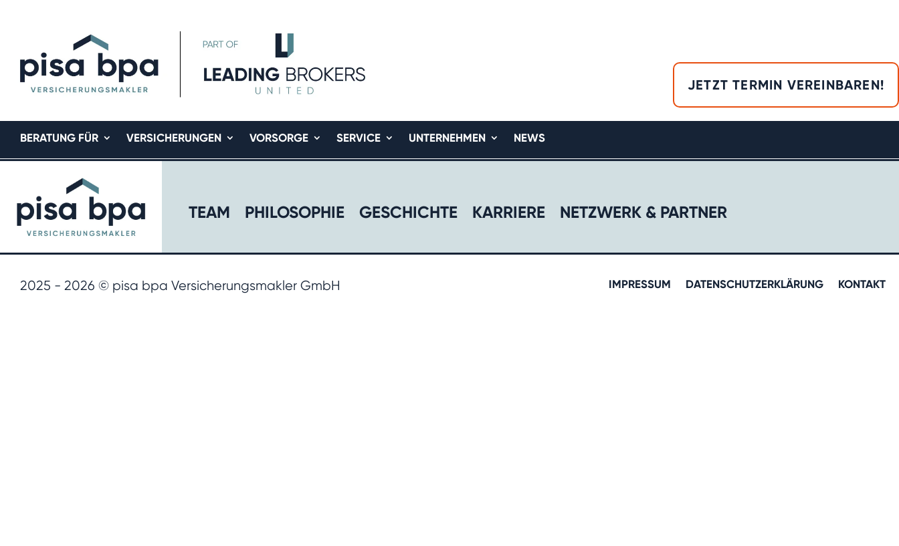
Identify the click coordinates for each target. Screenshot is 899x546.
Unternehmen (447, 138)
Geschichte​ (408, 214)
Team (209, 214)
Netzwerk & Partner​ (643, 214)
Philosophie (294, 214)
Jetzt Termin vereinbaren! (786, 85)
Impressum (640, 285)
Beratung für (59, 138)
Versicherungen (173, 138)
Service (358, 138)
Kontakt (862, 285)
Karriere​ (508, 214)
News (529, 138)
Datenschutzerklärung (754, 285)
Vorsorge (278, 138)
